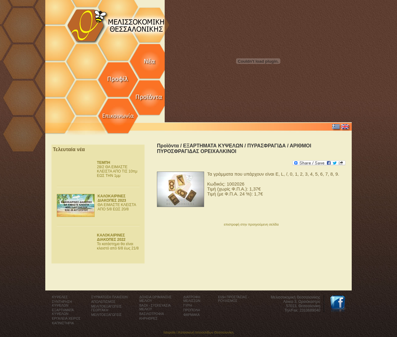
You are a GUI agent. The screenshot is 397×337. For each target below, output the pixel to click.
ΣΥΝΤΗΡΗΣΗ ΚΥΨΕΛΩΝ (62, 303)
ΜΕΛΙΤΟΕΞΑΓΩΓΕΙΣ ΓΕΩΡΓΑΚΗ (106, 308)
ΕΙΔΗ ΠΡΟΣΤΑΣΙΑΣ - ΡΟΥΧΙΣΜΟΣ (233, 299)
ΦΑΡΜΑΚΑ (191, 315)
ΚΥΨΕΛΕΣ (60, 297)
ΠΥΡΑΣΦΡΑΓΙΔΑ (266, 145)
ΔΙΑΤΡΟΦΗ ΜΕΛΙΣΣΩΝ (191, 299)
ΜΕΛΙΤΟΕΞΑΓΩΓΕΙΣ (106, 315)
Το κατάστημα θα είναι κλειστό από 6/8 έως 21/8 (118, 241)
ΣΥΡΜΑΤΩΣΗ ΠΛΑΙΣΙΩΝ (109, 297)
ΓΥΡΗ (187, 305)
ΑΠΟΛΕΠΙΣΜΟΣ (103, 301)
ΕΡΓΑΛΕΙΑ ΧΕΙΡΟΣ (66, 318)
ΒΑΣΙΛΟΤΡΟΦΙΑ (151, 314)
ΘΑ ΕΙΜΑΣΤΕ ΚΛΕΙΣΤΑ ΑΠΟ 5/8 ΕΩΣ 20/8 (117, 202)
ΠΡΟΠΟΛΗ (191, 310)
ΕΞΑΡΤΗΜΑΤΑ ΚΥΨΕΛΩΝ (213, 145)
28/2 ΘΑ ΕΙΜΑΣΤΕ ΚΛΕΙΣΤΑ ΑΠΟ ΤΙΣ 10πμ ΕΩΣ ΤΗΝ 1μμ (117, 169)
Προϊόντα (168, 145)
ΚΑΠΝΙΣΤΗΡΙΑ (63, 323)
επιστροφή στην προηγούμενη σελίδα (251, 224)
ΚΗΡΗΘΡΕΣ (148, 318)
